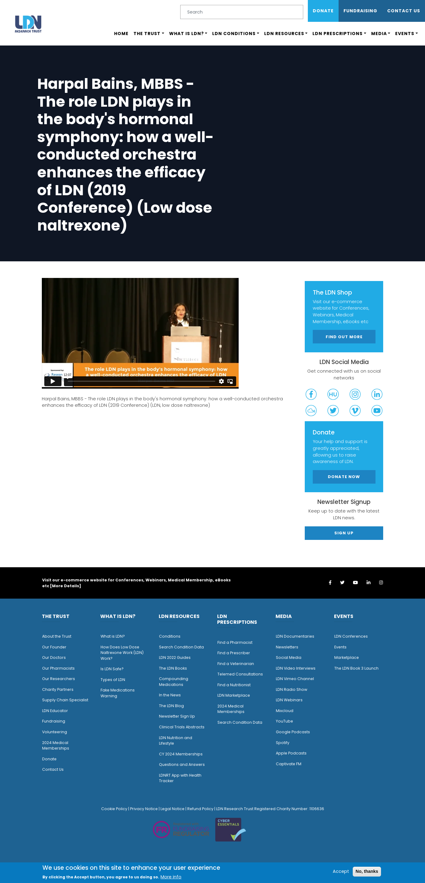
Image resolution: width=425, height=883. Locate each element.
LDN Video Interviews (296, 668)
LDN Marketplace (233, 695)
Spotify (282, 742)
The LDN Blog (171, 705)
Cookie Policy (114, 808)
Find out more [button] (344, 337)
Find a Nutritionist (234, 684)
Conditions (170, 636)
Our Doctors (54, 657)
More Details (65, 585)
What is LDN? (186, 33)
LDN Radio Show (291, 689)
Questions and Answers (182, 764)
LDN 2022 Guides (175, 657)
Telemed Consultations (240, 674)
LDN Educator (55, 710)
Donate (323, 11)
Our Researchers (58, 678)
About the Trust (56, 636)
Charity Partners (57, 689)
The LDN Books (173, 668)
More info (171, 877)
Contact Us (403, 11)
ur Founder (55, 647)
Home (121, 33)
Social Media (288, 657)
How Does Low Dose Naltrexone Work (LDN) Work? (122, 652)
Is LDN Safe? (112, 668)
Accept (341, 871)
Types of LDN (113, 679)
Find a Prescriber (233, 652)
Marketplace (346, 657)
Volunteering (54, 732)
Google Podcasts (293, 732)
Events (404, 33)
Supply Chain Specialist (65, 700)
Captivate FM (288, 763)
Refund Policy (200, 808)
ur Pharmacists (60, 668)
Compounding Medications (173, 681)
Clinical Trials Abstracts (182, 727)
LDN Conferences (351, 636)
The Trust (147, 33)
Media (379, 33)
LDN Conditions (234, 33)
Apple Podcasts (291, 753)
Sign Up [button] (344, 533)
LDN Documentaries (295, 636)
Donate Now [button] (344, 477)
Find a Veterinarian (235, 663)
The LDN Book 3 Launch (356, 668)
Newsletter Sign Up (177, 716)
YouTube (284, 721)
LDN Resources (284, 33)
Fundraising (360, 11)
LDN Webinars (289, 700)
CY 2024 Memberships (181, 754)
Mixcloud (284, 710)
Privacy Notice (144, 808)
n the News (170, 695)
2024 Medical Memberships (55, 745)
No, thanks (366, 871)
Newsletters (287, 647)
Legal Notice (173, 808)
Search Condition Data (181, 647)
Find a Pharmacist (234, 642)
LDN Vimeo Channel (295, 678)
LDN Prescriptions (337, 33)
